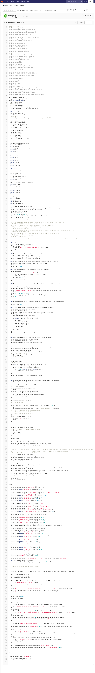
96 (9, 176)
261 (9, 437)
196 (9, 334)
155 (9, 269)
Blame (76, 10)
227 (9, 383)
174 (9, 299)
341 (9, 563)
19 (9, 54)
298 (9, 495)
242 (9, 407)
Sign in (91, 1)
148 (9, 258)
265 (9, 443)
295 (9, 490)
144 (9, 252)
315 (9, 522)
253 (9, 424)
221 (9, 373)
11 (9, 42)
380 (9, 625)
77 (9, 146)
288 (9, 479)
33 (9, 76)
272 (9, 454)
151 (9, 263)
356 (9, 587)
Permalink (90, 10)
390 (9, 640)
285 (9, 475)
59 (9, 118)
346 (9, 571)
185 (9, 317)
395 (9, 648)
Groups (17, 1)
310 (9, 514)
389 (9, 639)
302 (9, 501)
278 (9, 464)
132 (9, 233)
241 (9, 405)
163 (9, 282)
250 (9, 419)
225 (9, 380)
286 (9, 476)
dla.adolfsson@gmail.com (17, 17)
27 (9, 67)
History (83, 10)
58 (9, 116)
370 (9, 609)
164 (9, 283)
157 (9, 272)
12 (9, 43)
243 (9, 408)
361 (9, 595)
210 (9, 356)
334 (9, 552)
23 (9, 61)
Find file (70, 10)
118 (9, 211)
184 (9, 315)
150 (9, 261)
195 (9, 332)
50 (9, 103)
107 (9, 193)
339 (9, 560)
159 (9, 276)
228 (9, 385)
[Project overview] (2, 10)
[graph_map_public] (2, 5)
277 (9, 462)
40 (9, 88)
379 (9, 623)
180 (9, 309)
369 (9, 607)
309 (9, 513)
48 (9, 100)
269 (9, 449)
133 (9, 234)
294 (9, 489)
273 (9, 456)
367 (9, 604)
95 (9, 174)
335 (9, 554)
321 (9, 531)
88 (9, 163)
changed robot (14, 15)
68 (9, 132)
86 (9, 160)
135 (9, 238)
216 (9, 366)
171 (9, 295)
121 (9, 216)
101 (9, 184)
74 (9, 141)
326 (9, 539)
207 (9, 351)
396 (9, 650)
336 (9, 555)
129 (9, 228)
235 (9, 396)
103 (9, 187)
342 (9, 565)
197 (9, 336)
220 (9, 372)
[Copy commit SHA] (91, 15)
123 (9, 219)
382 (9, 628)
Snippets (23, 1)
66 (9, 129)
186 (9, 318)
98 (9, 179)
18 (9, 53)
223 (9, 377)
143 (9, 250)
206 (9, 350)
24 (9, 62)
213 (9, 361)
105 (9, 190)
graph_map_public (24, 10)
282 (9, 470)
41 (9, 89)
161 (9, 279)
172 (9, 296)
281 (9, 468)
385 (9, 633)
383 (9, 629)
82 (9, 154)
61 (9, 121)
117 (9, 209)
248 (9, 416)
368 (9, 606)
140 (9, 246)
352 (9, 580)
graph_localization (36, 10)
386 (9, 634)
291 (9, 484)
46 (9, 97)
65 (9, 127)
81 (9, 152)
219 (9, 370)
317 (9, 525)
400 (9, 656)
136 (9, 239)
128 (9, 227)
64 (9, 125)
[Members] (2, 21)
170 (9, 293)
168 (9, 290)
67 (9, 130)
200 (9, 340)
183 (9, 313)
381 (9, 626)
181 (9, 310)
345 (9, 569)
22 (9, 59)
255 (9, 427)
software (8, 5)
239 (9, 402)
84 (9, 157)
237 (9, 399)
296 (9, 492)
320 (9, 530)
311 (9, 516)
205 (9, 348)
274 (9, 457)
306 (9, 508)
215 (9, 364)
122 (9, 217)
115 (9, 206)
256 (9, 429)
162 (9, 280)
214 (9, 362)
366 (9, 603)
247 (9, 415)
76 (9, 144)
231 (9, 389)
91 (9, 168)
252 (9, 422)
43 (9, 92)
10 (9, 40)
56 (9, 113)
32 (9, 75)
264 (9, 441)
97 (9, 178)
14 (9, 46)
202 (9, 343)
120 (9, 214)
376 (9, 618)
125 (9, 222)
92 (9, 170)
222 (9, 375)
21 (9, 58)
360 (9, 593)
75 (9, 143)
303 (9, 503)
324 (9, 536)
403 (9, 661)
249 (9, 418)
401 (9, 658)
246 (9, 413)
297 (9, 494)
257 (9, 430)
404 (9, 663)
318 (9, 527)
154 (9, 268)
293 (9, 487)
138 (9, 242)
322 (9, 533)
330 (9, 546)
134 (9, 236)
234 (9, 394)
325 (9, 538)
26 (9, 65)
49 (9, 102)
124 (9, 220)
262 (9, 438)
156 (9, 271)
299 (9, 497)
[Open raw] (88, 22)
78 (9, 148)
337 (9, 557)
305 (9, 506)
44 (9, 94)
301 (9, 500)
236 (9, 397)
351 (9, 579)
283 (9, 471)
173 (9, 298)
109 (9, 197)
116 (9, 208)
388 (9, 637)
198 (9, 337)
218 (9, 369)
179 (9, 307)
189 (9, 323)
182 (9, 312)
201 (9, 342)
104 (9, 189)
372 (9, 612)
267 (9, 446)
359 (9, 592)
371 (9, 610)
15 (9, 48)
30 (9, 72)
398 (9, 653)
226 (9, 381)
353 (9, 582)
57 (9, 114)
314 (9, 520)
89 (9, 165)
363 (9, 598)
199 (9, 339)
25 (9, 64)
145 (9, 253)
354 (9, 584)
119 (9, 212)
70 (9, 135)
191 (9, 326)
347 (9, 573)
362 (9, 596)
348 (9, 574)
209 (9, 355)
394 (9, 647)
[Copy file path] (23, 23)
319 (9, 528)
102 (9, 186)
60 (9, 119)
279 (9, 465)
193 (9, 329)
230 (9, 388)
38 (9, 84)
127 (9, 225)
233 (9, 392)
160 (9, 277)
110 (9, 198)
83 (9, 155)
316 (9, 524)
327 (9, 541)
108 (9, 195)
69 (9, 133)
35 (9, 80)
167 (9, 288)
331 (9, 547)
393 (9, 645)
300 (9, 498)
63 (9, 124)
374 (9, 615)
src (43, 10)
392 (9, 644)
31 (9, 73)
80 (9, 151)
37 (9, 83)
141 (9, 247)
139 (9, 244)
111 (9, 200)
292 (9, 486)
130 (9, 230)
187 (9, 320)
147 (9, 257)
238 (9, 400)
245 (9, 411)
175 (9, 301)
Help (28, 1)
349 (9, 576)
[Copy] (85, 22)
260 (9, 435)
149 (9, 260)
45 (9, 95)
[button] (2, 671)
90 (9, 167)
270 (9, 451)
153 (9, 266)
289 (9, 481)
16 (9, 50)
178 (9, 306)
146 (9, 255)
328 (9, 543)
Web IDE (80, 22)
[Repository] (2, 14)
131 (9, 231)
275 (9, 459)
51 (9, 105)
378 (9, 622)
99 (9, 181)
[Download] (91, 22)
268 (9, 448)
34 (9, 78)
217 (9, 367)
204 (9, 347)
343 (9, 566)
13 (9, 45)
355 (9, 585)
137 (9, 241)
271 (9, 452)
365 (9, 601)
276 (9, 460)
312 (9, 517)
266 (9, 445)
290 (9, 483)
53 (9, 108)
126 (9, 223)
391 (9, 642)
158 (9, 274)
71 (9, 137)
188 (9, 321)
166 (9, 287)
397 (9, 652)
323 (9, 535)
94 (9, 173)
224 (9, 378)
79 (9, 149)
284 (9, 473)
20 (9, 56)
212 (9, 359)
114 (9, 204)
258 (9, 432)
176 (9, 302)
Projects (12, 1)
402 (9, 659)
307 (9, 509)
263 (9, 440)
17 (9, 51)
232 (9, 391)
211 (9, 358)
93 (9, 171)
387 (9, 636)
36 (9, 81)
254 (9, 426)
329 (9, 544)
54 (9, 110)
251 (9, 421)
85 (9, 159)
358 (9, 590)
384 (9, 631)
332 (9, 549)
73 (9, 140)
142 (9, 249)
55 (9, 111)
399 (9, 655)
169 (9, 291)
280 (9, 467)
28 (9, 69)
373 (9, 614)
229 (9, 386)
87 (9, 162)
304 (9, 505)
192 (9, 328)
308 (9, 511)
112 (9, 201)
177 (9, 304)
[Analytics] (2, 18)
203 (9, 345)
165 (9, 285)
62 (9, 122)
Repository (24, 5)
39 (9, 86)
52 (9, 107)
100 (9, 182)
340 (9, 561)
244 (9, 410)
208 (9, 353)
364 (9, 599)
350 (9, 577)
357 (9, 588)
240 (9, 404)
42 (9, 91)
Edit (75, 22)
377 (9, 620)
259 (9, 434)
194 (9, 331)
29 (9, 70)
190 (9, 325)
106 (9, 192)
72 (9, 138)
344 (9, 568)
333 (9, 550)
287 (9, 478)
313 (9, 519)
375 (9, 617)
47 (9, 99)
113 (9, 203)
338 (9, 558)
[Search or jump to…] (74, 2)
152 (9, 264)
